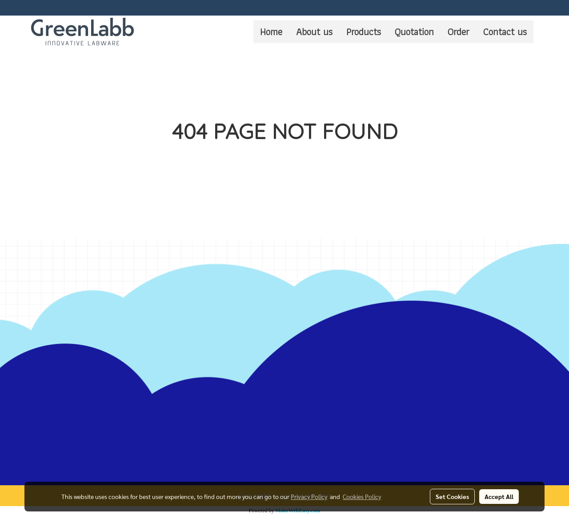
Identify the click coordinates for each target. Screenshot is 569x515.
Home (271, 32)
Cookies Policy (362, 496)
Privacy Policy (309, 496)
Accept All (499, 496)
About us (314, 32)
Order (458, 32)
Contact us (505, 32)
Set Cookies (452, 496)
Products (363, 32)
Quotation (414, 32)
